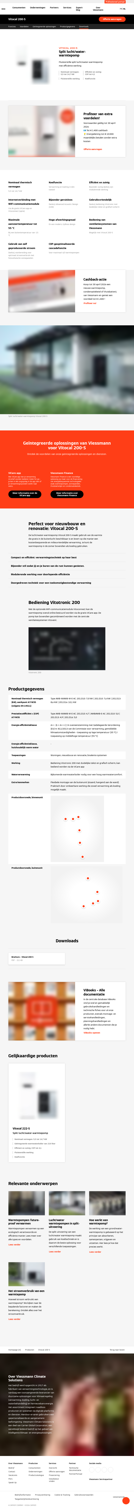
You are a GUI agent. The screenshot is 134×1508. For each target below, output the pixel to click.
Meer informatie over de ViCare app (25, 494)
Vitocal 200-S (44, 1350)
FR (121, 9)
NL (124, 9)
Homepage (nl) (14, 1350)
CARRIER (33, 1505)
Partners (54, 7)
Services (67, 7)
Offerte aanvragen (112, 19)
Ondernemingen (37, 7)
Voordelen (24, 26)
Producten (29, 1350)
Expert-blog (79, 8)
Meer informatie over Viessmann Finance (67, 494)
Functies (12, 26)
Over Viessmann (98, 8)
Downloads (83, 26)
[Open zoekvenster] (115, 8)
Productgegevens (67, 26)
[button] (126, 1500)
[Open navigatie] (3, 8)
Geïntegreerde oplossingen (44, 26)
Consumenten (18, 7)
